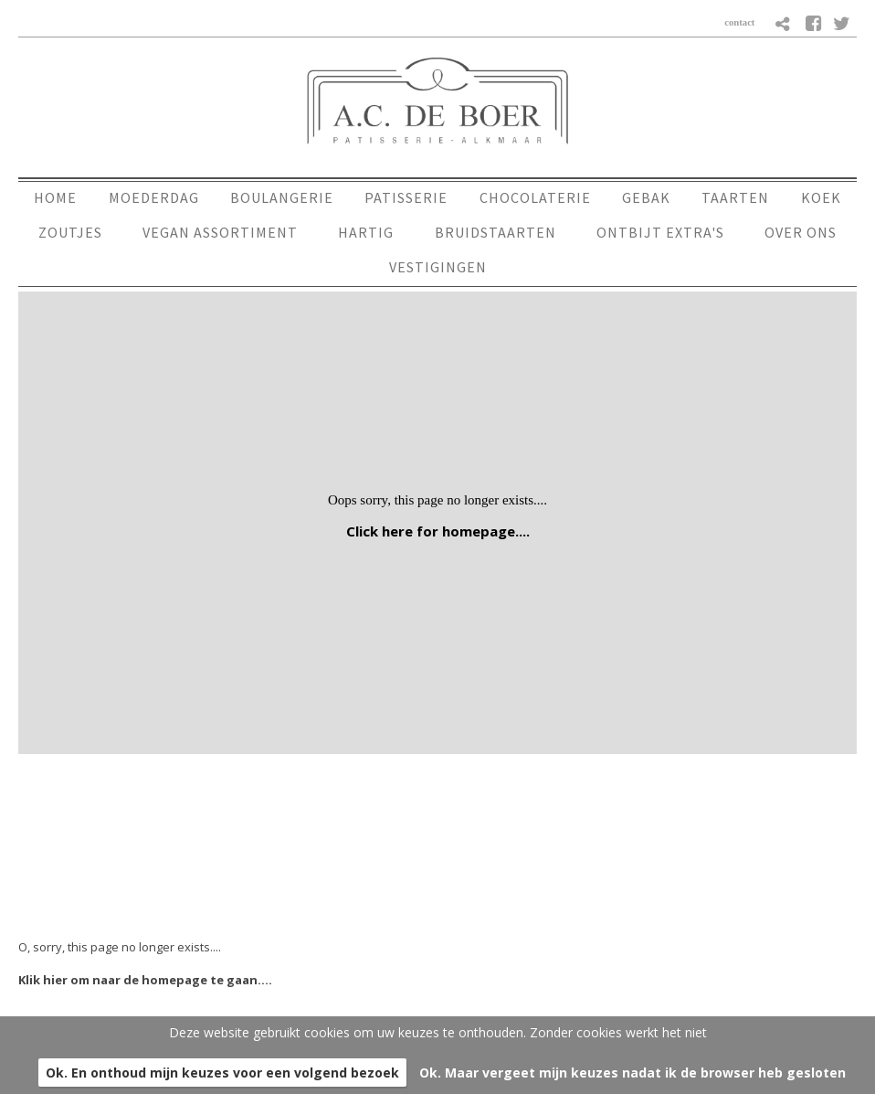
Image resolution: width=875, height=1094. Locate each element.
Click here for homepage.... (438, 531)
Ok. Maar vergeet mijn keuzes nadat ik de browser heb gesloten (632, 1072)
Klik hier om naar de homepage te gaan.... (145, 980)
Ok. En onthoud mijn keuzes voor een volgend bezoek (222, 1072)
